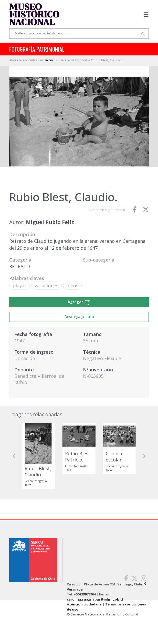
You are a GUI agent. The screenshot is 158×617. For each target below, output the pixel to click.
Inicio (49, 60)
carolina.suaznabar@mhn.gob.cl (95, 599)
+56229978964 (85, 594)
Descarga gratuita (79, 316)
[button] (14, 456)
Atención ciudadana (84, 604)
